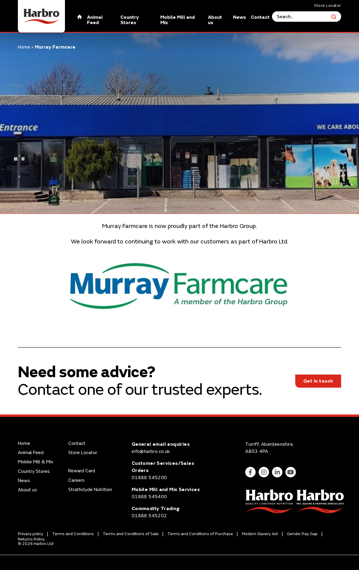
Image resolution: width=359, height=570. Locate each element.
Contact (260, 17)
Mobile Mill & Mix (35, 462)
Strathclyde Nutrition (90, 490)
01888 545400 (149, 497)
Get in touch (318, 381)
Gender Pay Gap (302, 534)
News (239, 17)
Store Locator (327, 6)
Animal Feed (95, 20)
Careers (76, 480)
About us (215, 20)
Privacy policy (30, 534)
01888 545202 (149, 516)
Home (24, 47)
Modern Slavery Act (260, 534)
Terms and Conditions (73, 534)
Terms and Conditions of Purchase (200, 534)
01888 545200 (149, 478)
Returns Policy (31, 539)
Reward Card (81, 471)
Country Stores (129, 20)
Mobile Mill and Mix (177, 20)
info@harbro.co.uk (151, 451)
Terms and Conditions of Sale (130, 534)
